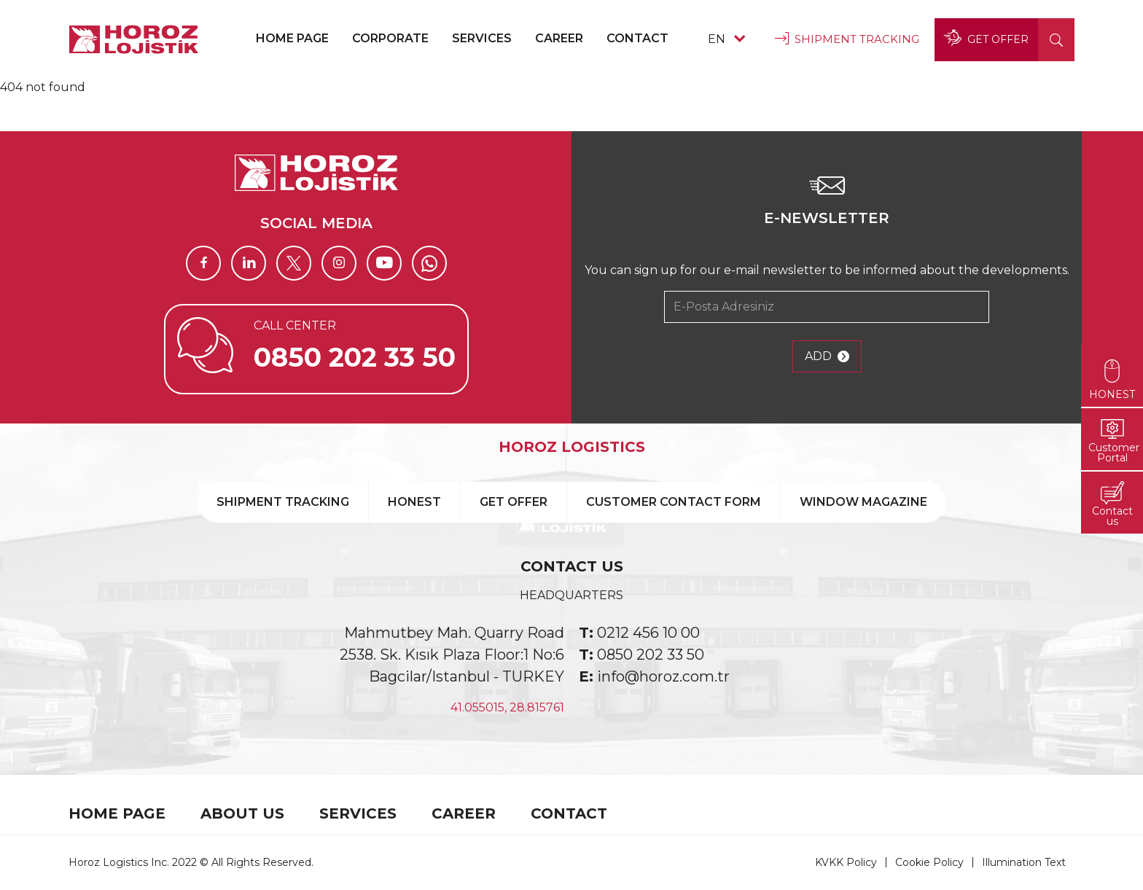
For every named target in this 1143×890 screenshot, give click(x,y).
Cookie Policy (929, 862)
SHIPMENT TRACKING (847, 39)
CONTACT (637, 38)
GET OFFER (986, 39)
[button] (1056, 39)
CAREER (559, 38)
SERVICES (482, 38)
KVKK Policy (846, 862)
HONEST (414, 502)
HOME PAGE (292, 38)
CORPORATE (390, 38)
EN (726, 39)
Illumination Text (1024, 862)
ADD (827, 356)
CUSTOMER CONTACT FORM (673, 502)
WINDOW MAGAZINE (863, 502)
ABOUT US (242, 813)
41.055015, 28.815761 (507, 707)
